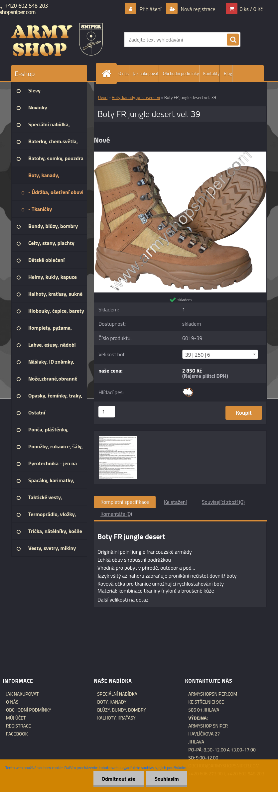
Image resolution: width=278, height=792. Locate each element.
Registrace (18, 726)
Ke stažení (175, 502)
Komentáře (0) (116, 514)
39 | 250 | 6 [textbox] (197, 355)
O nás (123, 73)
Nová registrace (197, 9)
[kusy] (106, 411)
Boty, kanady (111, 702)
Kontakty (211, 73)
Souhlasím (167, 779)
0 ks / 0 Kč (251, 9)
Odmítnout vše (119, 779)
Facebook (17, 734)
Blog (228, 73)
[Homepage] (107, 73)
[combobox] (220, 354)
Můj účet (16, 718)
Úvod (102, 97)
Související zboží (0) (223, 502)
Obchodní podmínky (181, 73)
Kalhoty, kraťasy (116, 718)
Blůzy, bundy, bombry (121, 710)
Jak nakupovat (146, 73)
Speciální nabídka (117, 694)
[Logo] (57, 39)
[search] (233, 40)
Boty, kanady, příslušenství (136, 97)
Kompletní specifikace (124, 502)
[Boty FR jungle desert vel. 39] (180, 154)
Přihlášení (150, 9)
